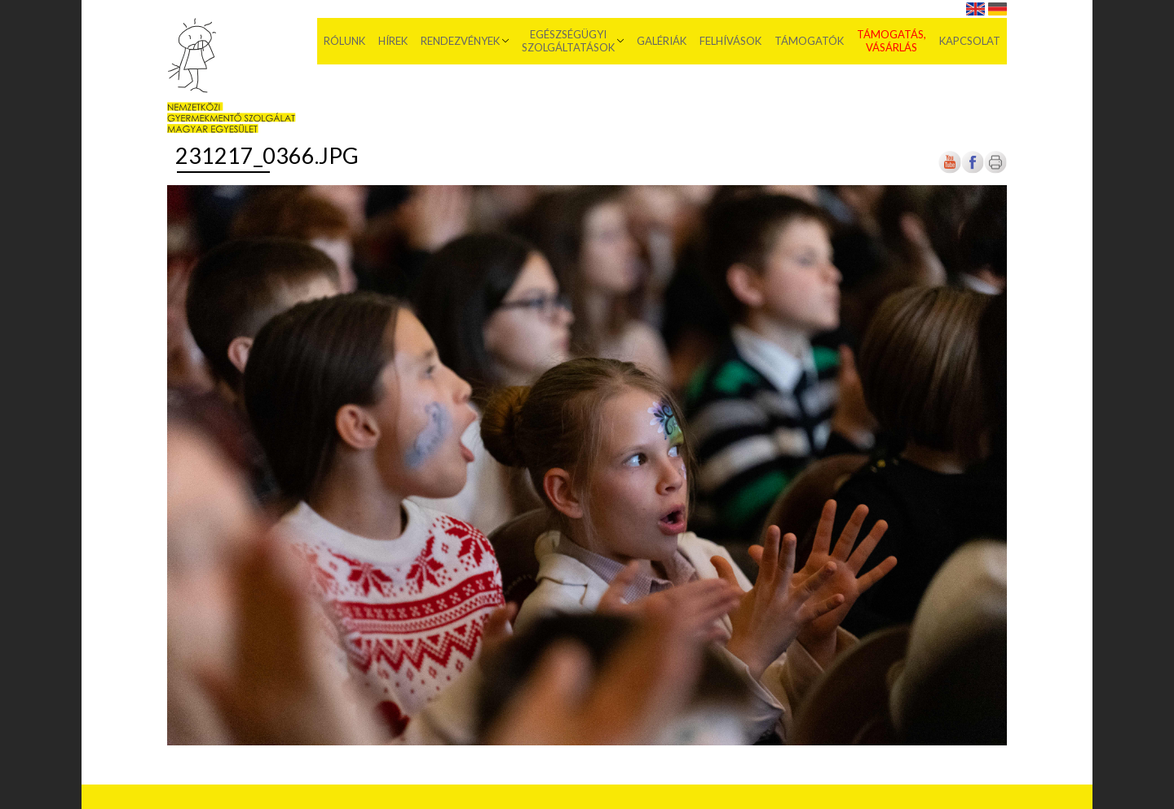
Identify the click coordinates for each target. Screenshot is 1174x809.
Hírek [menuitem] (393, 40)
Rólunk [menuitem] (344, 40)
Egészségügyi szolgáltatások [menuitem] (568, 41)
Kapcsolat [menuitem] (969, 40)
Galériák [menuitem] (661, 40)
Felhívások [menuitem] (730, 40)
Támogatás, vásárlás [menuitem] (891, 41)
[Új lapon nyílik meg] (972, 170)
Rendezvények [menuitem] (460, 40)
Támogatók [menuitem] (809, 40)
